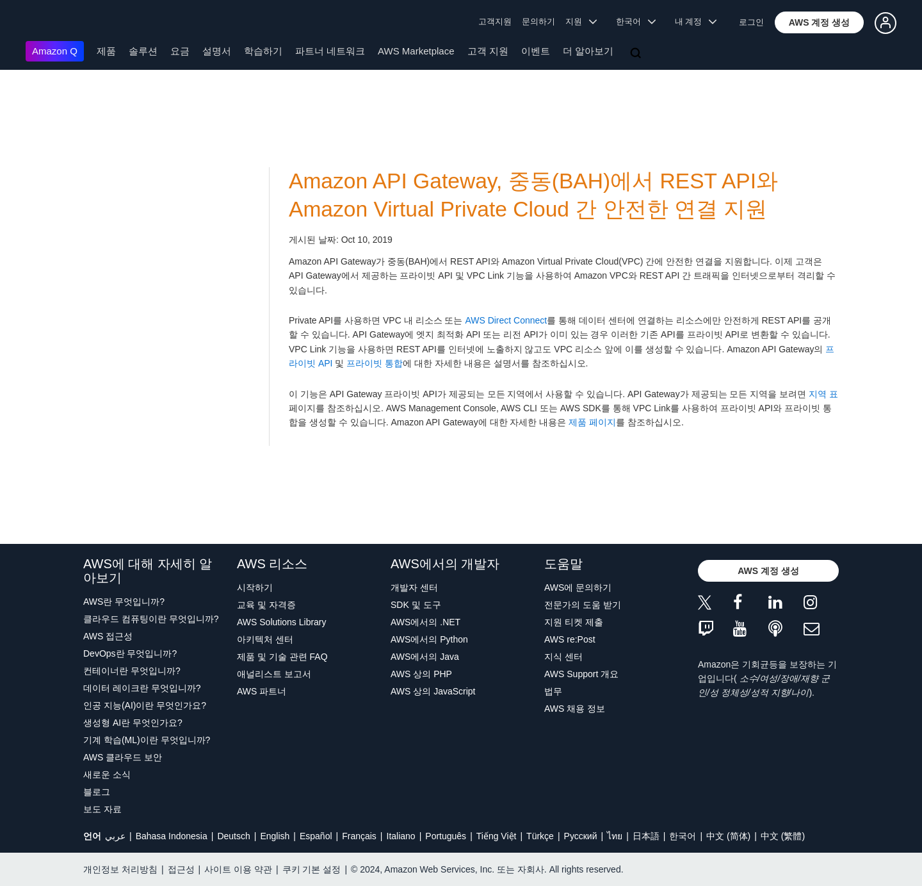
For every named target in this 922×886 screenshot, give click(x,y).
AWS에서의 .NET (425, 622)
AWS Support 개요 (581, 674)
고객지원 (495, 21)
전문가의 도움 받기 (582, 605)
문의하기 (538, 21)
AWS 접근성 (108, 636)
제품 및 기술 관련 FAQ (282, 657)
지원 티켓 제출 (573, 622)
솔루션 (143, 50)
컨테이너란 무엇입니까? (132, 671)
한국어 (682, 836)
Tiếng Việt (496, 836)
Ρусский (580, 836)
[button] (819, 22)
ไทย (614, 836)
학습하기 (263, 50)
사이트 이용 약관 (238, 869)
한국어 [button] (636, 21)
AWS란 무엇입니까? (124, 601)
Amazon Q (54, 50)
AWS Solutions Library (282, 622)
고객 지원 (487, 50)
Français (359, 836)
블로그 (96, 792)
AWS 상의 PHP (421, 674)
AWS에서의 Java (425, 657)
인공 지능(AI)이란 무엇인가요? (144, 705)
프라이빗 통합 (374, 363)
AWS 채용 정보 (574, 708)
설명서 (216, 50)
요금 (180, 50)
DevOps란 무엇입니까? (130, 653)
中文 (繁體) (783, 836)
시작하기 (255, 587)
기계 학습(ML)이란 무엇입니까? (146, 740)
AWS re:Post (569, 639)
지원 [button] (581, 21)
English (274, 836)
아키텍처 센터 (265, 639)
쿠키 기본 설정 (311, 869)
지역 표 (823, 394)
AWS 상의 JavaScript (433, 691)
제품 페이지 (592, 422)
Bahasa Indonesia (171, 836)
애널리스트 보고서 (274, 674)
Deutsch (233, 836)
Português (445, 836)
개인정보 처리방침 (120, 869)
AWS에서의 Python (429, 639)
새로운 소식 (107, 774)
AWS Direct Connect (506, 320)
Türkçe (540, 836)
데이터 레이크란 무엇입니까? (142, 688)
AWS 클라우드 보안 (122, 757)
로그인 (751, 22)
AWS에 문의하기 (577, 587)
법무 (553, 691)
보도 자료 (102, 809)
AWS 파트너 (261, 691)
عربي (115, 836)
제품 (106, 50)
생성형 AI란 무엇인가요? (132, 723)
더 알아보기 (588, 50)
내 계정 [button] (695, 21)
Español (316, 836)
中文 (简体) (728, 836)
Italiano (401, 836)
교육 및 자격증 (266, 605)
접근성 (181, 869)
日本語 (646, 836)
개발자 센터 (414, 587)
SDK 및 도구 (416, 605)
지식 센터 (563, 657)
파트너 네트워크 (330, 50)
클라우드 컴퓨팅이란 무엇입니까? (151, 619)
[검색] (637, 54)
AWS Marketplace (416, 50)
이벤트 (535, 50)
